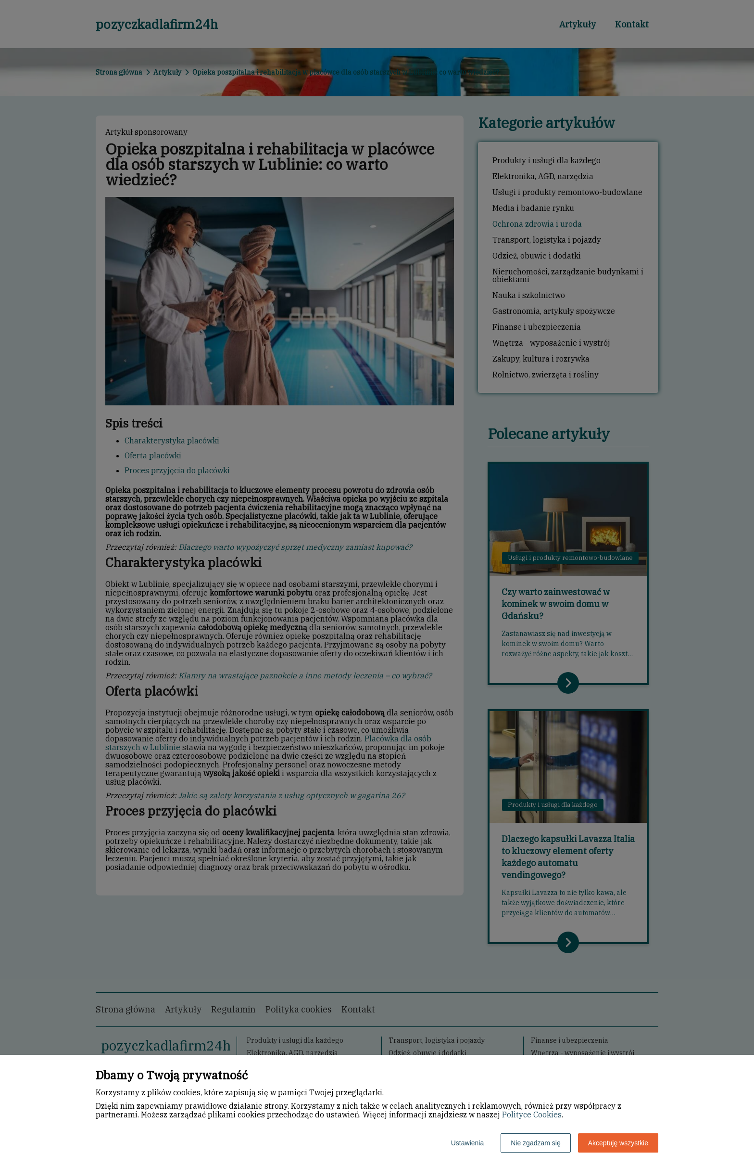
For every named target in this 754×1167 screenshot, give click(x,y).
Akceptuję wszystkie (618, 1143)
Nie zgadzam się (536, 1143)
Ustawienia (467, 1143)
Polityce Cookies (532, 1114)
